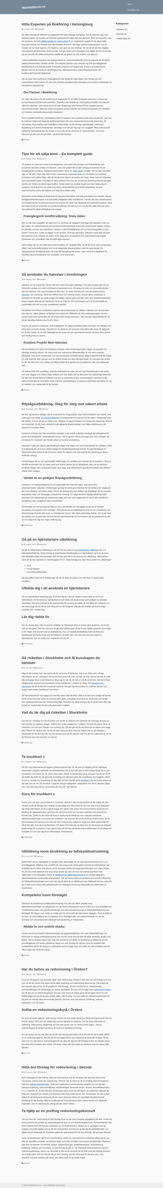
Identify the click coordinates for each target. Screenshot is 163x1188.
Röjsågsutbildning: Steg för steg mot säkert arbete (64, 404)
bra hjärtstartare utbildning (87, 550)
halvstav (25, 295)
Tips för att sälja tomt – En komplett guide (57, 154)
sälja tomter (78, 171)
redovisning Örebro (102, 990)
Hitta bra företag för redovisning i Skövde (57, 1067)
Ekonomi (27, 1053)
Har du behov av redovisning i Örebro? (55, 969)
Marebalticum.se (34, 7)
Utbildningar (28, 525)
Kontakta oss (134, 10)
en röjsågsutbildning (50, 418)
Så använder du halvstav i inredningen (54, 274)
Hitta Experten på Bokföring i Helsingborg (57, 24)
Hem (130, 4)
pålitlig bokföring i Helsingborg (54, 41)
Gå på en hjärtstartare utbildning (49, 539)
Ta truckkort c (33, 757)
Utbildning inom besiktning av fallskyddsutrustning (65, 851)
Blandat (26, 140)
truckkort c (85, 780)
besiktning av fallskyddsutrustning (70, 875)
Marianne (40, 29)
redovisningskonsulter (39, 1084)
